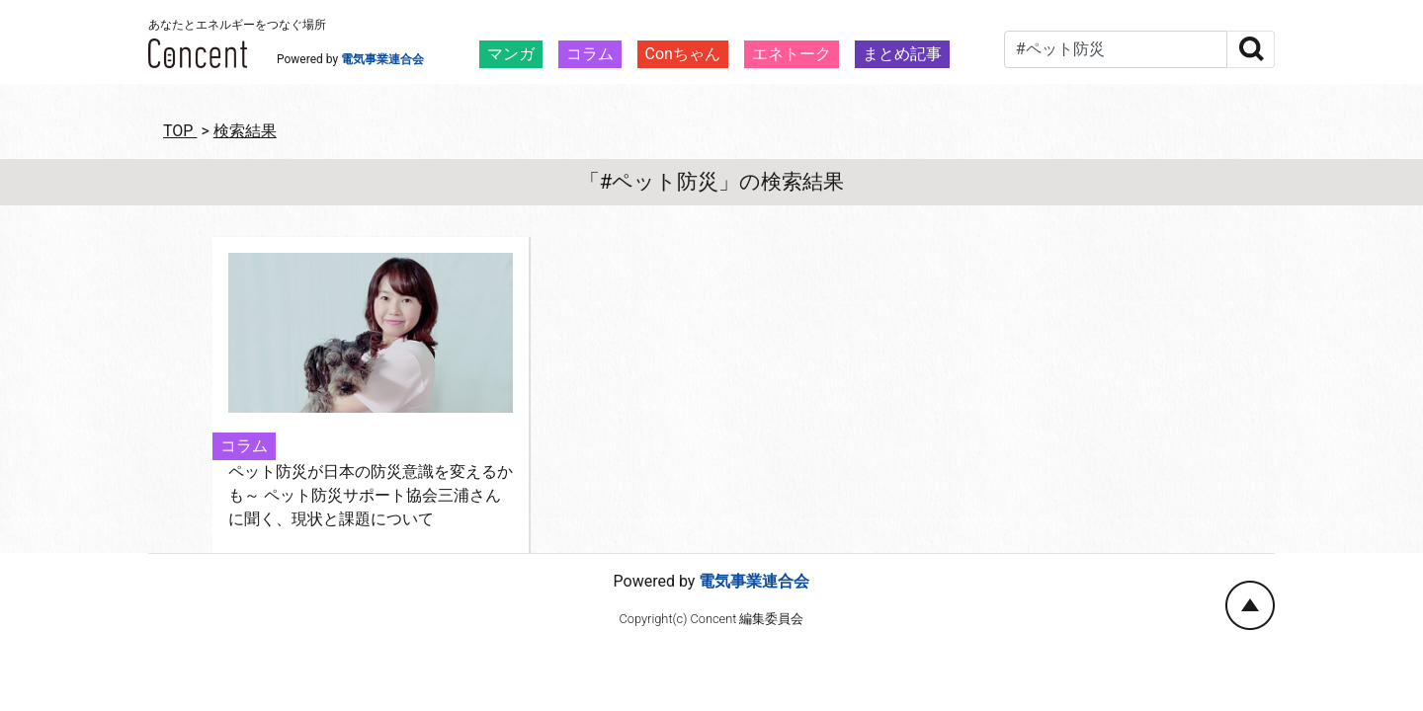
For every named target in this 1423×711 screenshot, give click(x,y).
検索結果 (245, 130)
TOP (180, 130)
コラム (590, 53)
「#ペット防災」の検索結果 (712, 182)
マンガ (511, 53)
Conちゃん (682, 53)
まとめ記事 (902, 53)
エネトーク (791, 53)
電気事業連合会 (382, 59)
